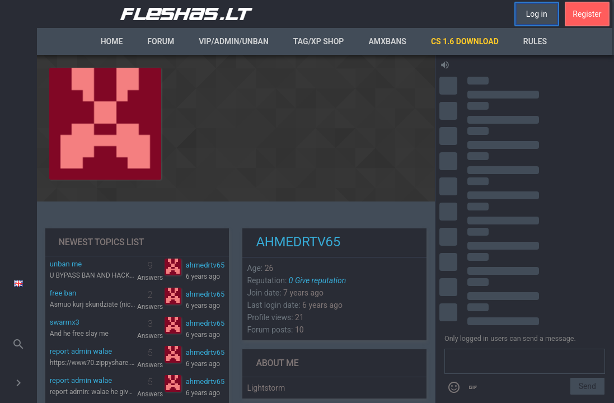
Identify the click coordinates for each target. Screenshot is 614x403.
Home (112, 41)
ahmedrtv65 (205, 265)
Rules (535, 41)
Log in (536, 14)
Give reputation (317, 280)
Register (587, 14)
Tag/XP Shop (318, 41)
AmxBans (387, 41)
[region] (236, 229)
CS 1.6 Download (465, 41)
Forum (160, 41)
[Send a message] (524, 361)
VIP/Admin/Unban (234, 41)
